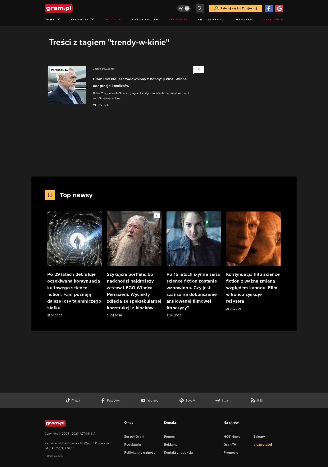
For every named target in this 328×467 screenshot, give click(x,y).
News (52, 19)
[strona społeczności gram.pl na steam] (222, 400)
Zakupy (259, 436)
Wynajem (244, 19)
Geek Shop (273, 19)
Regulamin (132, 444)
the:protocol (263, 444)
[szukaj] (200, 8)
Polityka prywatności (140, 452)
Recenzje (83, 19)
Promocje (178, 19)
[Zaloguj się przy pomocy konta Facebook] (269, 8)
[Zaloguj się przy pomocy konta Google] (279, 8)
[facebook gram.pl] (110, 400)
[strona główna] (69, 8)
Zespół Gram (134, 436)
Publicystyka (145, 19)
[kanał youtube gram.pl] (150, 400)
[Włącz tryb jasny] (184, 8)
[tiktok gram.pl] (72, 400)
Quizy (113, 19)
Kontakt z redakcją (178, 452)
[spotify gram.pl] (187, 400)
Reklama (171, 444)
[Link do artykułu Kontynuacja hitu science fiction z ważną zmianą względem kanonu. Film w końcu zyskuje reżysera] (253, 261)
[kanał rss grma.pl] (257, 400)
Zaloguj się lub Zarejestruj (239, 8)
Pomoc (169, 436)
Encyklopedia (211, 19)
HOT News (232, 436)
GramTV (230, 444)
